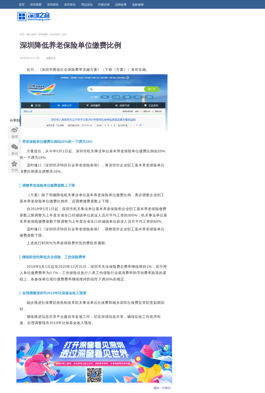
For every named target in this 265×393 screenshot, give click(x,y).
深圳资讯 (70, 4)
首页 (22, 4)
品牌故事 (121, 4)
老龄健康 (138, 4)
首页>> (23, 34)
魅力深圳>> (33, 34)
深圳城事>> (44, 34)
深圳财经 (53, 4)
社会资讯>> (56, 34)
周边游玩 (87, 4)
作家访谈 (104, 4)
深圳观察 (36, 4)
